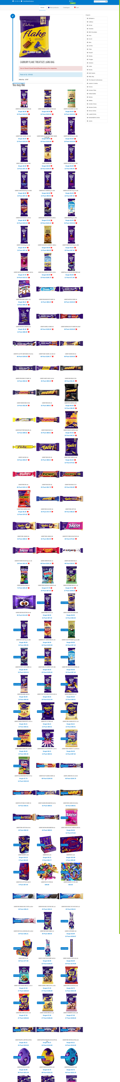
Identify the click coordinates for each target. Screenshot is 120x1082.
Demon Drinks (91, 110)
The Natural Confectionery (94, 80)
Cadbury (90, 22)
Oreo (89, 35)
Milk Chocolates (92, 32)
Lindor (89, 66)
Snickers (90, 63)
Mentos (90, 97)
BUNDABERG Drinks (93, 117)
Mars (89, 42)
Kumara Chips (91, 90)
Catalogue (66, 7)
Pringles (90, 59)
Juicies (89, 121)
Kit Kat (89, 25)
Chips (89, 49)
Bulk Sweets (91, 73)
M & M (89, 39)
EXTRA (90, 45)
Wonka (89, 56)
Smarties (90, 28)
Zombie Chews (91, 104)
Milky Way (90, 76)
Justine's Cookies (92, 83)
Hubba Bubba (91, 93)
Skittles (89, 100)
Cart (76, 7)
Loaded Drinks (91, 114)
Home (42, 7)
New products (53, 7)
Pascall (89, 52)
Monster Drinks (92, 107)
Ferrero (90, 86)
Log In (72, 3)
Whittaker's (90, 18)
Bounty (89, 69)
